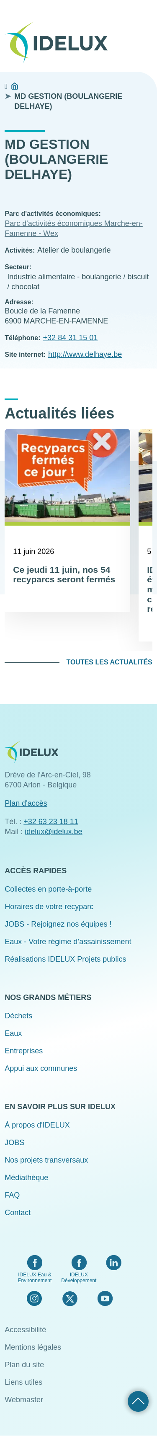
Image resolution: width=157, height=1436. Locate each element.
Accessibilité (25, 1330)
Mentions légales (33, 1347)
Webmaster (24, 1400)
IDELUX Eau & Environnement (35, 1277)
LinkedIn (113, 1262)
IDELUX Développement (78, 1277)
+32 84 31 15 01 (70, 337)
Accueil (14, 86)
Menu (147, 13)
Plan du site (24, 1365)
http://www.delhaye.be (85, 354)
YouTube (105, 1298)
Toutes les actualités (109, 662)
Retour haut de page (138, 1401)
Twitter (69, 1298)
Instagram (34, 1298)
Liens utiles (23, 1382)
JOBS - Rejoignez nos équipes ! (58, 924)
